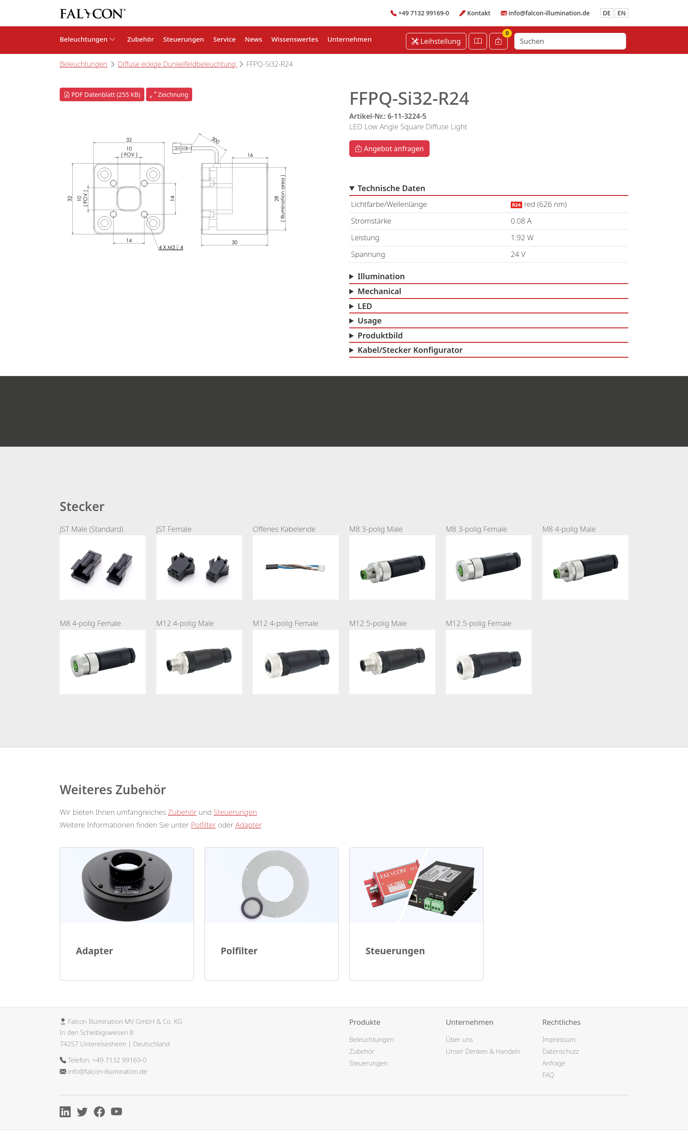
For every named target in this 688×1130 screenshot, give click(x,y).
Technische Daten (391, 188)
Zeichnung (169, 94)
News (253, 39)
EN (621, 13)
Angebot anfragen (389, 148)
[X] (84, 1113)
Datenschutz (560, 1051)
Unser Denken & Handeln (483, 1051)
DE (607, 13)
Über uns (459, 1039)
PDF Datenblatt (102, 94)
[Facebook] (101, 1113)
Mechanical (379, 291)
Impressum (559, 1039)
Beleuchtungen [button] (88, 39)
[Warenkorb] (498, 41)
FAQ (548, 1074)
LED (365, 306)
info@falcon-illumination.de (549, 13)
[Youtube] (118, 1113)
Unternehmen (349, 39)
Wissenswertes (294, 39)
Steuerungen (183, 39)
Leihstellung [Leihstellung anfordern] (436, 41)
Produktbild (380, 335)
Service (224, 39)
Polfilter (203, 825)
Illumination (381, 276)
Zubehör (140, 39)
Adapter (248, 825)
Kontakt (479, 13)
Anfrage (553, 1063)
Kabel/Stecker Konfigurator (410, 350)
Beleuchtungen (83, 64)
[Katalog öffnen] (478, 41)
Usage (370, 320)
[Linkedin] (67, 1113)
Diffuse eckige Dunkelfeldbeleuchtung (178, 64)
